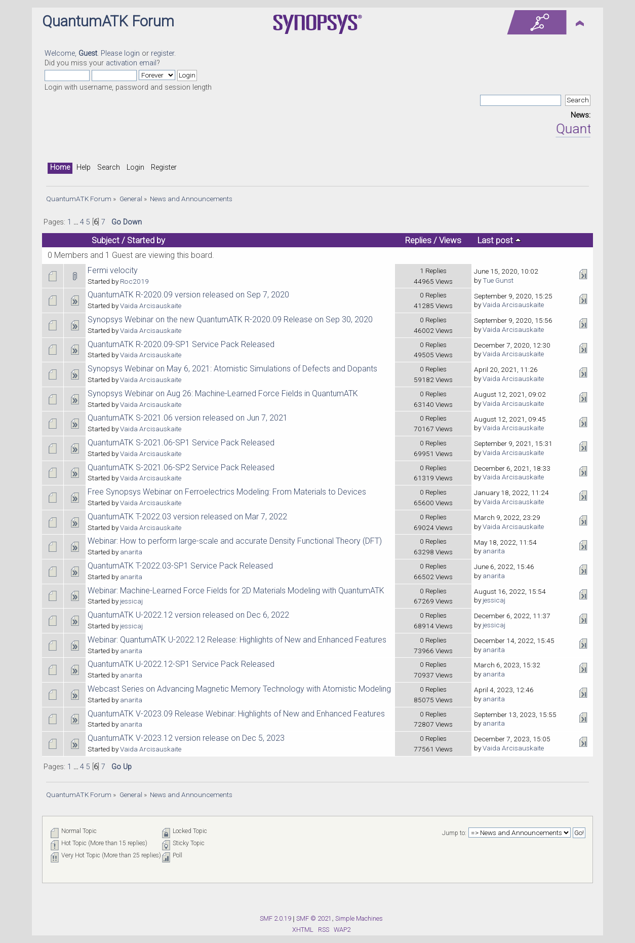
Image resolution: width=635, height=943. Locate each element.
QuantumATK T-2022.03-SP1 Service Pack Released (180, 566)
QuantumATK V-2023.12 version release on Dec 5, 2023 (186, 738)
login (132, 53)
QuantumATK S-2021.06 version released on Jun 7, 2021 (188, 418)
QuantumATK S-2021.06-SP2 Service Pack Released (181, 467)
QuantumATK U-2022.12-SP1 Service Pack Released (181, 664)
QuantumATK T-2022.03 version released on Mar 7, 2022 (187, 516)
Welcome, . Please (84, 53)
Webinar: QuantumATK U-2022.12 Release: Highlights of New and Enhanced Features (237, 640)
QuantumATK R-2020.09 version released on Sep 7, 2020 (188, 294)
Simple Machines (359, 918)
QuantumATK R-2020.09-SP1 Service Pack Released (181, 344)
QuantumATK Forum (108, 21)
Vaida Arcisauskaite (150, 305)
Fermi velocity (113, 270)
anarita (131, 552)
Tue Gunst (498, 280)
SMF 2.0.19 (275, 918)
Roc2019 (134, 281)
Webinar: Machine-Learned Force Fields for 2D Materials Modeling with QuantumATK (236, 590)
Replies (418, 240)
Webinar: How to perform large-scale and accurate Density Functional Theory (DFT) (235, 541)
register (162, 53)
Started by (146, 240)
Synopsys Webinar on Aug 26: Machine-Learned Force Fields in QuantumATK (223, 393)
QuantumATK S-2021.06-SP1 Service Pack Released (181, 442)
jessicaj (131, 601)
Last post (499, 240)
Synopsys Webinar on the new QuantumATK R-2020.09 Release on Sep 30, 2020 (230, 319)
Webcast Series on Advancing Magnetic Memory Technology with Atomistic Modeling (239, 689)
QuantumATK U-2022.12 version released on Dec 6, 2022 (188, 615)
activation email (131, 63)
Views (450, 240)
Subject (106, 240)
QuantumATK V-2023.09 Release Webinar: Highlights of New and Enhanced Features (236, 714)
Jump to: (454, 833)
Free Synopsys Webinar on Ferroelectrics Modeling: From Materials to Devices (227, 492)
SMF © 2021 (314, 918)
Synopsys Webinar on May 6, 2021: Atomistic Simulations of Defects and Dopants (232, 368)
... (76, 222)
